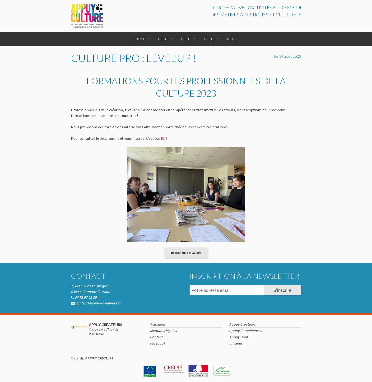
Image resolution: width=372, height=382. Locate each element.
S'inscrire (282, 290)
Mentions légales (163, 330)
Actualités (158, 324)
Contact (88, 275)
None (140, 39)
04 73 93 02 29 (86, 297)
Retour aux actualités (186, 253)
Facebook (157, 343)
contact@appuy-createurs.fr (98, 303)
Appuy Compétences (245, 330)
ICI (163, 138)
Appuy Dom (238, 337)
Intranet (235, 343)
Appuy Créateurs (242, 324)
